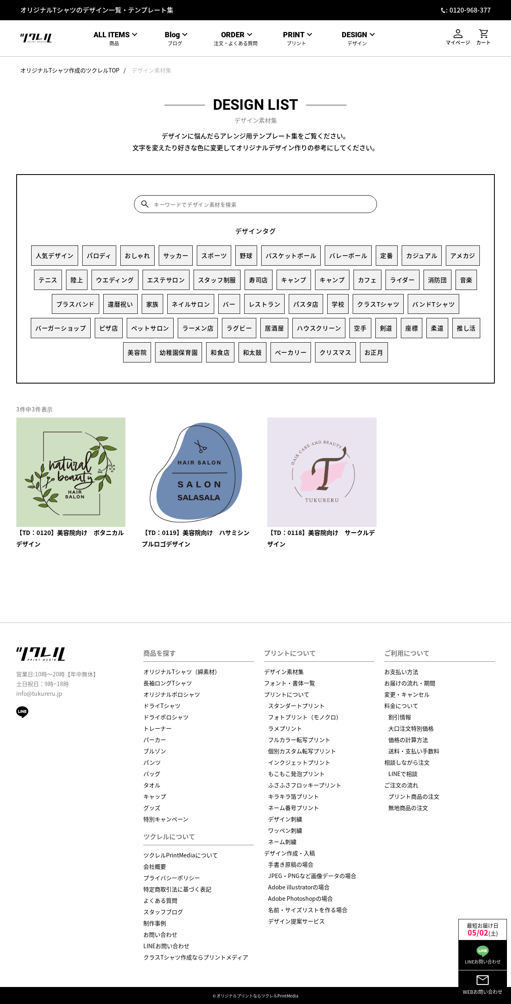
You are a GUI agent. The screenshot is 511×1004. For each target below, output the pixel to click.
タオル (151, 785)
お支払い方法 (401, 671)
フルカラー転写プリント (299, 739)
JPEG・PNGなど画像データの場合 (312, 876)
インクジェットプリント (299, 762)
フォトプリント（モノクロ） (305, 717)
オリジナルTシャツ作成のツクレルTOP (69, 70)
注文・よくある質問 (236, 38)
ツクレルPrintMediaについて (180, 855)
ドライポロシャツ (166, 717)
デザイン (357, 38)
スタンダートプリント (296, 705)
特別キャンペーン (165, 819)
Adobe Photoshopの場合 (300, 898)
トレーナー (157, 728)
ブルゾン (154, 751)
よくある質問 (160, 900)
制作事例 (154, 923)
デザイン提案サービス (296, 921)
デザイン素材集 (151, 70)
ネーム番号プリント (293, 808)
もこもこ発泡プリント (296, 774)
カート (483, 37)
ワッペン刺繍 (285, 830)
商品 (114, 38)
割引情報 (399, 717)
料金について (401, 705)
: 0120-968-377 (468, 10)
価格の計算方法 (408, 739)
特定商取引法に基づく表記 (177, 889)
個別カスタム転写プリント (302, 751)
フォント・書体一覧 (289, 683)
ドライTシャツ (162, 705)
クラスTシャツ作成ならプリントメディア (195, 957)
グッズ (151, 808)
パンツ (152, 762)
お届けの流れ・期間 (409, 683)
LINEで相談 (402, 774)
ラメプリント (285, 728)
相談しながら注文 (407, 762)
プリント (296, 38)
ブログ (175, 38)
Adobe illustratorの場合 (299, 887)
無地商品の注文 (408, 808)
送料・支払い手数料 (413, 751)
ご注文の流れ (401, 785)
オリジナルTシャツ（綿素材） (181, 671)
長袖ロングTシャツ (167, 683)
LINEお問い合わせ (166, 946)
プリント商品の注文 (413, 796)
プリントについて (286, 694)
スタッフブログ (163, 912)
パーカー (154, 739)
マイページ (458, 37)
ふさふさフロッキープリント (304, 785)
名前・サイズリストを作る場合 (307, 910)
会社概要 (154, 866)
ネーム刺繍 (282, 842)
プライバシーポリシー (171, 878)
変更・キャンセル (407, 694)
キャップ (154, 796)
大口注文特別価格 (411, 728)
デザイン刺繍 (285, 819)
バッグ (151, 774)
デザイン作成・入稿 (289, 853)
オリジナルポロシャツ (171, 694)
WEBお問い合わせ (482, 985)
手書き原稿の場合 (290, 864)
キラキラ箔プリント (293, 796)
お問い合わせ (160, 934)
